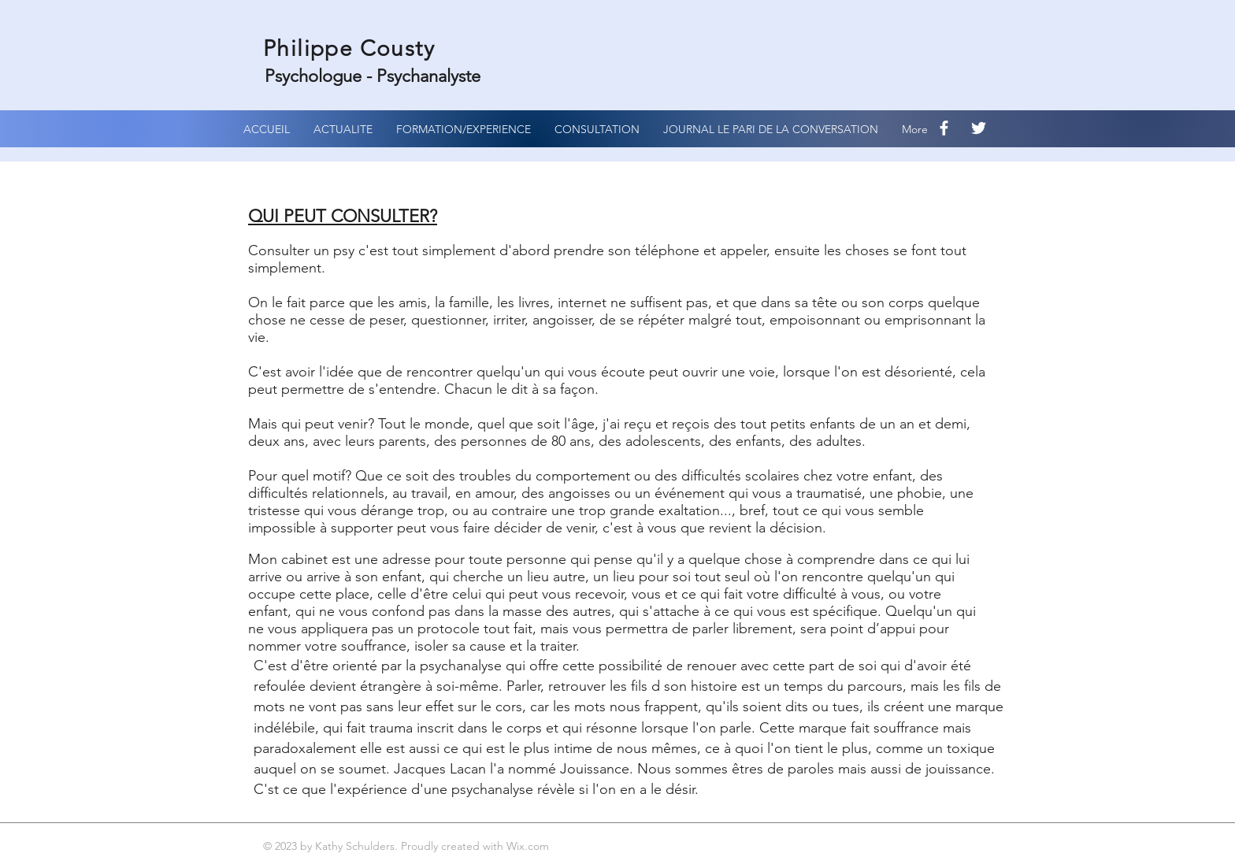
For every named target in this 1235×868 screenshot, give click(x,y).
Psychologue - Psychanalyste (375, 76)
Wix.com (529, 846)
